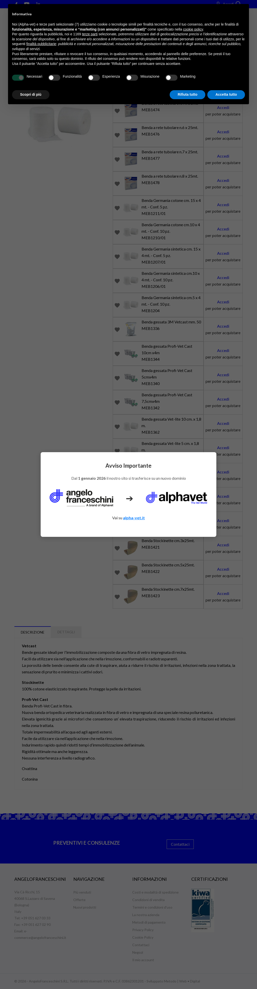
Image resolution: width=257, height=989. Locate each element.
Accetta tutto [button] (226, 94)
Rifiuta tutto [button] (188, 94)
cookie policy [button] (193, 29)
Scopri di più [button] (30, 94)
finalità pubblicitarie (41, 44)
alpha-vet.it (134, 517)
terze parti (90, 34)
